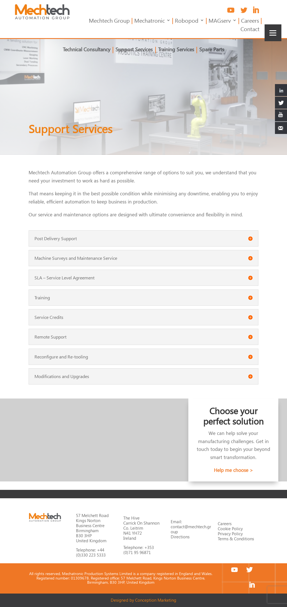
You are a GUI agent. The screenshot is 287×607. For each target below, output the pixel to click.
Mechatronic (149, 21)
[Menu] (273, 32)
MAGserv (220, 21)
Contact (250, 30)
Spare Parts (210, 50)
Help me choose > (233, 470)
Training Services (176, 50)
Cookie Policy (230, 528)
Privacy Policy (230, 533)
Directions (180, 536)
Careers (250, 21)
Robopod (186, 21)
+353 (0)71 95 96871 (138, 550)
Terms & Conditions (236, 538)
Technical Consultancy (88, 50)
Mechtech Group (109, 21)
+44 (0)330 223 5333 (91, 552)
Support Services (134, 50)
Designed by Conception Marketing (143, 600)
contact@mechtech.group (191, 529)
